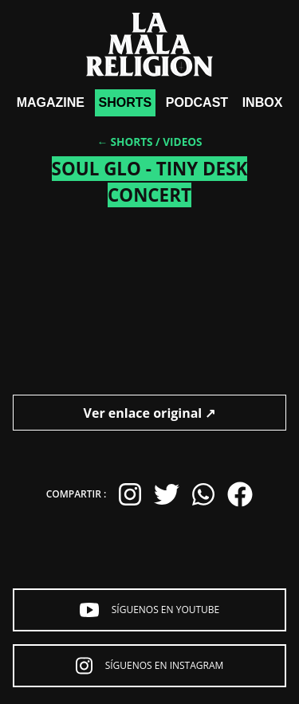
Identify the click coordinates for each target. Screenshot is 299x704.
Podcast (197, 102)
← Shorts (124, 141)
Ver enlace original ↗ (150, 413)
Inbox (262, 102)
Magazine (51, 102)
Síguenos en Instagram (150, 665)
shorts (125, 102)
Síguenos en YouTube (150, 609)
